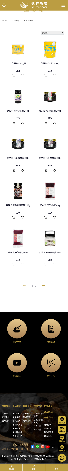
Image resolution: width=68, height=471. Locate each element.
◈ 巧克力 (16, 421)
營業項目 (6, 420)
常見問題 (48, 411)
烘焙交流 (27, 417)
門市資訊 (48, 428)
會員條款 (48, 435)
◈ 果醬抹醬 (28, 20)
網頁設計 (38, 459)
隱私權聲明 (48, 432)
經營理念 (6, 417)
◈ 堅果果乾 (17, 428)
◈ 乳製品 (16, 417)
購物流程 (48, 425)
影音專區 (48, 406)
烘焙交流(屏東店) (39, 421)
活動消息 (27, 413)
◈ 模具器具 (17, 432)
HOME (4, 20)
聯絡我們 (48, 417)
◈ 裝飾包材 (17, 435)
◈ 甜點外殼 (17, 424)
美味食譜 (37, 429)
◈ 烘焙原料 (17, 413)
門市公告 (27, 420)
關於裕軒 (6, 406)
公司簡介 (6, 413)
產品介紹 (15, 20)
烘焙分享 (37, 426)
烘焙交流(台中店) (39, 414)
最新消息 (27, 406)
